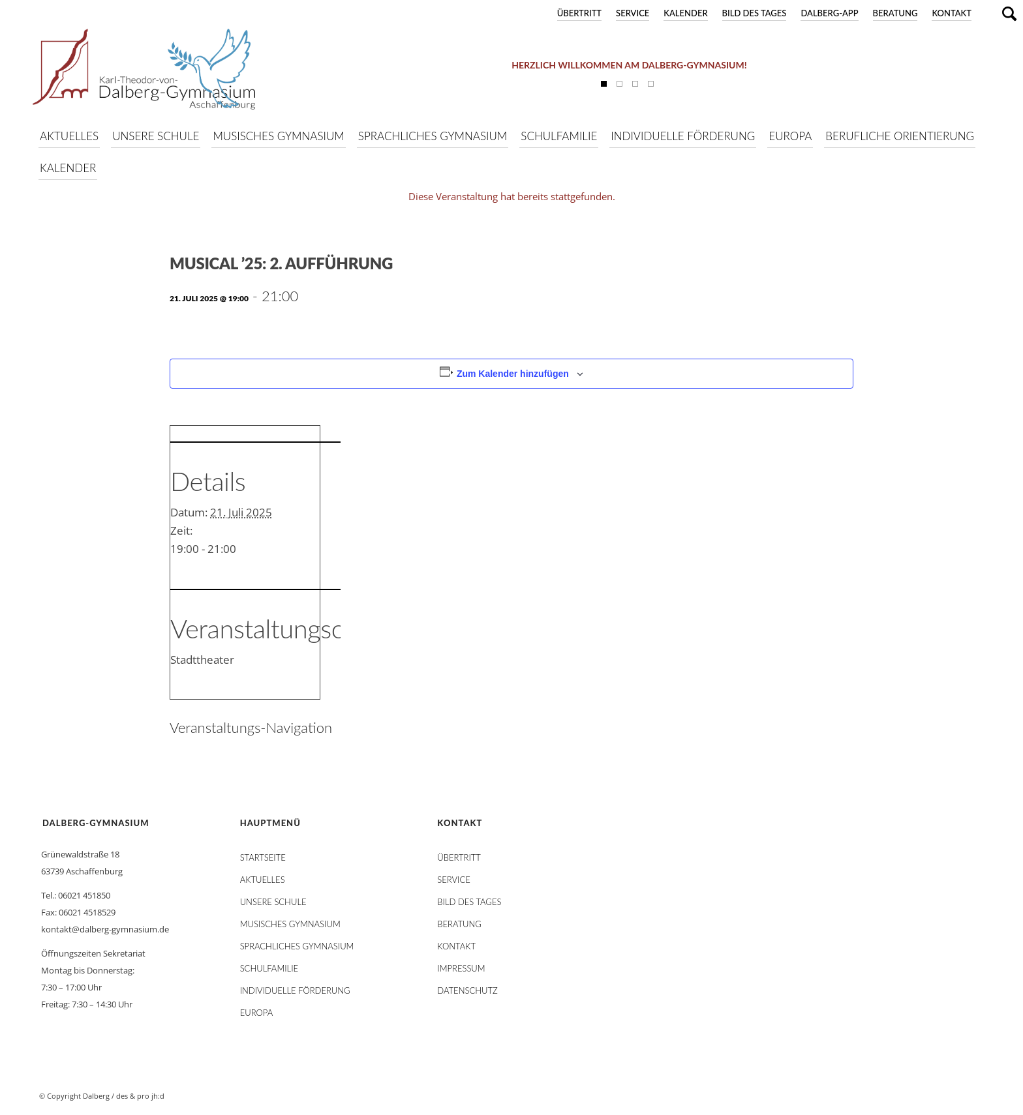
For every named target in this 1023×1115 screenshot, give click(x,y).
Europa (256, 1012)
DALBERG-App (829, 13)
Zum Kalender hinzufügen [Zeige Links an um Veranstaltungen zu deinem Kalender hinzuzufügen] (513, 373)
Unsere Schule (273, 902)
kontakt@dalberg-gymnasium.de (105, 929)
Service (632, 13)
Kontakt (951, 13)
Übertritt (579, 13)
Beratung (895, 13)
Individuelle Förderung (295, 990)
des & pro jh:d (140, 1096)
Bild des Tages (754, 13)
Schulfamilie (269, 968)
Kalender (685, 13)
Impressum (461, 968)
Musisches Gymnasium (290, 924)
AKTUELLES (262, 879)
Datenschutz (467, 990)
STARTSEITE (263, 857)
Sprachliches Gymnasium (297, 946)
